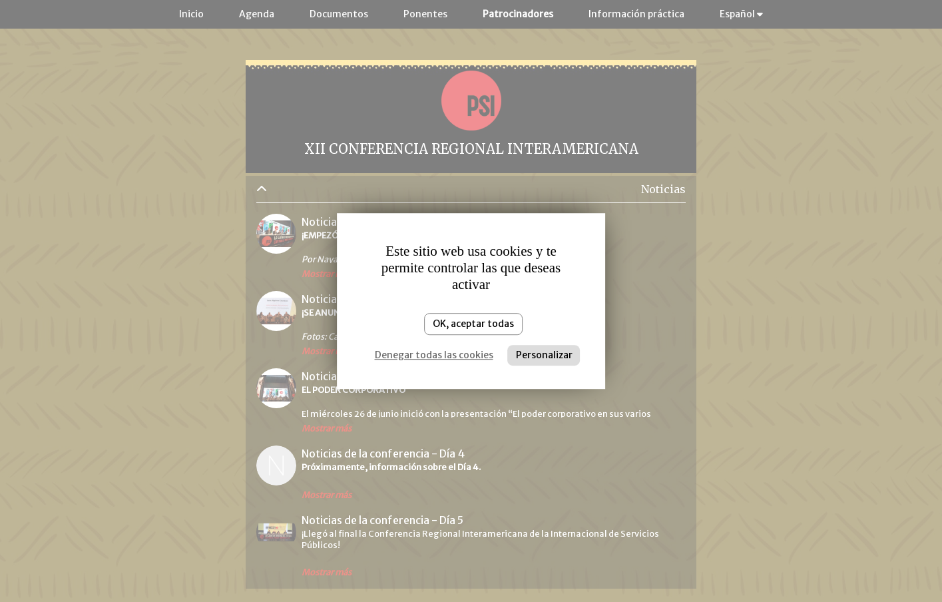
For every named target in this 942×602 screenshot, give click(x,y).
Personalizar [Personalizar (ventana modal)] (544, 355)
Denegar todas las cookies (434, 355)
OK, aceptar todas (473, 324)
